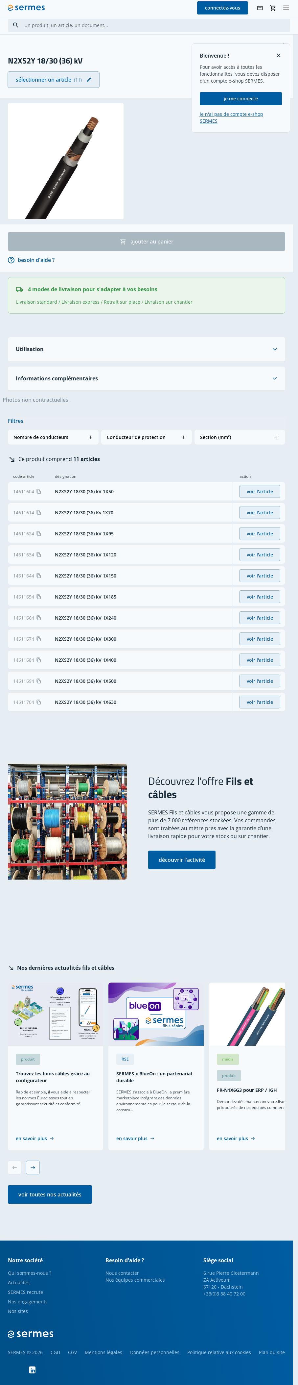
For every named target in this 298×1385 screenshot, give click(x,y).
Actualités (19, 1282)
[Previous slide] (14, 1167)
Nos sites (18, 1311)
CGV (72, 1352)
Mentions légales (103, 1352)
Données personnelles (154, 1352)
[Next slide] (32, 1167)
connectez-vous (222, 8)
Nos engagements (28, 1301)
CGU (55, 1352)
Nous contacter (122, 1273)
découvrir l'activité (182, 859)
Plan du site (272, 1352)
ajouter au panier (146, 241)
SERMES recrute (25, 1292)
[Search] (15, 25)
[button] (53, 437)
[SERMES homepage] (26, 8)
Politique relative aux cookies (219, 1352)
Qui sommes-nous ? (29, 1273)
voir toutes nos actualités (49, 1194)
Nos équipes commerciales (135, 1280)
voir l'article (260, 491)
